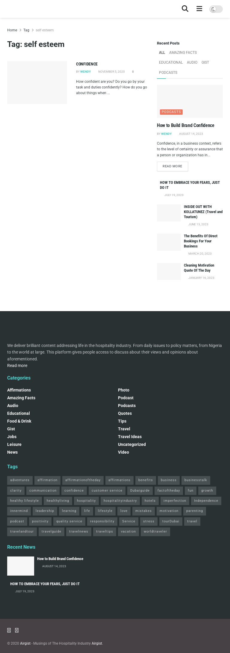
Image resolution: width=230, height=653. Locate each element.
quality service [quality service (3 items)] (69, 510)
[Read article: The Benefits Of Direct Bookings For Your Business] (169, 230)
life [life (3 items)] (87, 499)
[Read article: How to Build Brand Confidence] (190, 89)
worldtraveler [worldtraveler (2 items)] (155, 520)
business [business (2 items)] (169, 469)
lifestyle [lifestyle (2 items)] (105, 499)
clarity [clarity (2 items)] (16, 479)
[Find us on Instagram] (17, 619)
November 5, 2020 (111, 71)
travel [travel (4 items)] (192, 510)
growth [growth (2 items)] (207, 479)
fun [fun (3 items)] (190, 479)
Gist (176, 61)
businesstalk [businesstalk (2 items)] (195, 469)
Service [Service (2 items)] (128, 510)
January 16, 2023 (201, 266)
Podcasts (193, 61)
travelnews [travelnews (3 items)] (78, 520)
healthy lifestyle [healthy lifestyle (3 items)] (24, 489)
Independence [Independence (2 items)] (206, 489)
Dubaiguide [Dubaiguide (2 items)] (140, 479)
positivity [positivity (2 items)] (40, 510)
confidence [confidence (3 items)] (74, 479)
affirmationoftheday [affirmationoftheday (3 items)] (83, 469)
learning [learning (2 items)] (69, 499)
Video (123, 440)
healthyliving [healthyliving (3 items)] (58, 489)
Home (12, 30)
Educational (209, 52)
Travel (124, 417)
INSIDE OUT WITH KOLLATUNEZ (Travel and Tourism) (203, 200)
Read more (175, 154)
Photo (123, 378)
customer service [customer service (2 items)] (107, 479)
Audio (164, 61)
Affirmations (19, 378)
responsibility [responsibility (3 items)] (102, 510)
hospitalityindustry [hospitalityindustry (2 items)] (120, 489)
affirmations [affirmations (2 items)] (119, 469)
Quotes (125, 402)
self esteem (45, 30)
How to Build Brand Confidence (185, 113)
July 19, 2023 (174, 183)
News (12, 440)
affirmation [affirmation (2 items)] (47, 469)
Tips (122, 409)
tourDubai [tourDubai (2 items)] (170, 510)
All (162, 52)
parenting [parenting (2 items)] (194, 499)
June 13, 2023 (198, 213)
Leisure (14, 433)
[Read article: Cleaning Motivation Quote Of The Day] (169, 260)
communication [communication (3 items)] (43, 479)
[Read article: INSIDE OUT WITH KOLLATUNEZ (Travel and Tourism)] (169, 201)
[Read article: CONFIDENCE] (37, 82)
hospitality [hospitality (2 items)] (86, 489)
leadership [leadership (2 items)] (45, 499)
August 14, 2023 (190, 121)
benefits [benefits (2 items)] (145, 469)
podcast (126, 386)
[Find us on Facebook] (9, 619)
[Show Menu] (199, 9)
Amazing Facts (182, 52)
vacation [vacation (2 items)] (128, 520)
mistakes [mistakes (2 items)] (143, 499)
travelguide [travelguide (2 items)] (51, 520)
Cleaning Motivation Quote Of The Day (199, 256)
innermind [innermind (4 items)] (19, 499)
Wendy (85, 71)
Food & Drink (19, 409)
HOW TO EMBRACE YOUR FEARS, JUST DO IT (45, 572)
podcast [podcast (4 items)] (17, 510)
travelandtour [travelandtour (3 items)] (22, 520)
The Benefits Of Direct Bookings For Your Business (200, 229)
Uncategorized (132, 433)
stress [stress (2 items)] (149, 510)
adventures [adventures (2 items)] (20, 469)
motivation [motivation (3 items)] (169, 499)
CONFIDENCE (87, 64)
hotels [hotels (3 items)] (150, 489)
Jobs (11, 425)
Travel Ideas (130, 425)
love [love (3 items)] (124, 499)
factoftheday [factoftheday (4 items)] (169, 479)
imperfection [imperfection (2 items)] (175, 489)
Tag (26, 30)
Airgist (25, 632)
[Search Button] (185, 9)
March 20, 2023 (200, 242)
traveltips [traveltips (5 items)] (104, 520)
